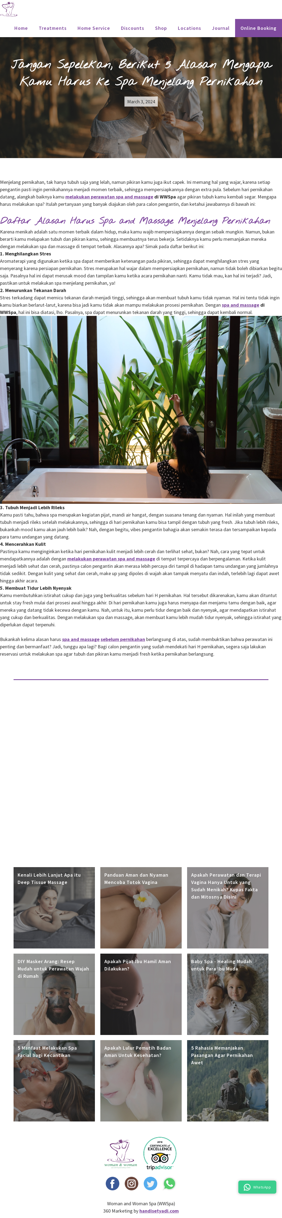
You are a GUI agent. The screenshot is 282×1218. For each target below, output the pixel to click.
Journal (221, 28)
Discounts (132, 28)
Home (21, 28)
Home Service (94, 28)
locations (189, 28)
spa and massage (240, 305)
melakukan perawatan (109, 197)
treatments (53, 28)
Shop (161, 28)
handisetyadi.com (159, 1211)
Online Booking (259, 28)
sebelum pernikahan (123, 639)
